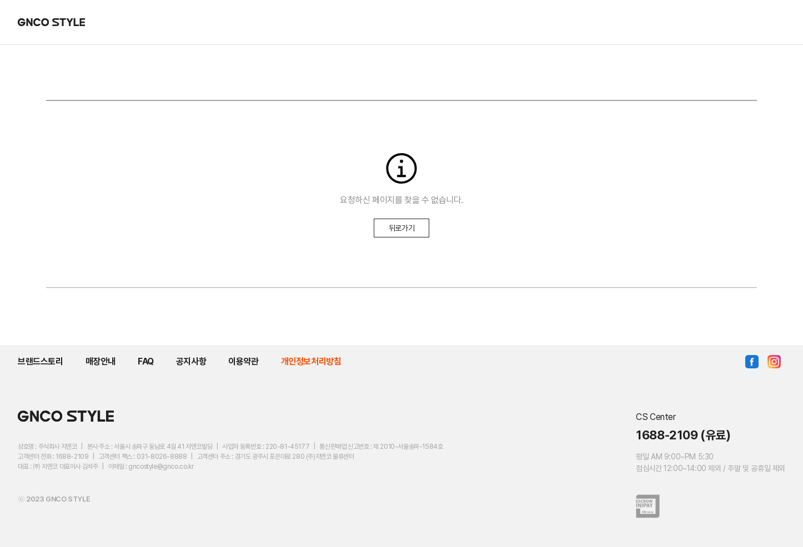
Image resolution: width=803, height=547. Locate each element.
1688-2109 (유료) (683, 435)
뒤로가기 (401, 228)
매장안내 (101, 361)
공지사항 (191, 361)
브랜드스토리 (40, 361)
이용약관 (243, 361)
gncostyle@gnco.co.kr (160, 466)
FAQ (146, 361)
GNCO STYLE (52, 22)
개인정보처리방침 (311, 361)
